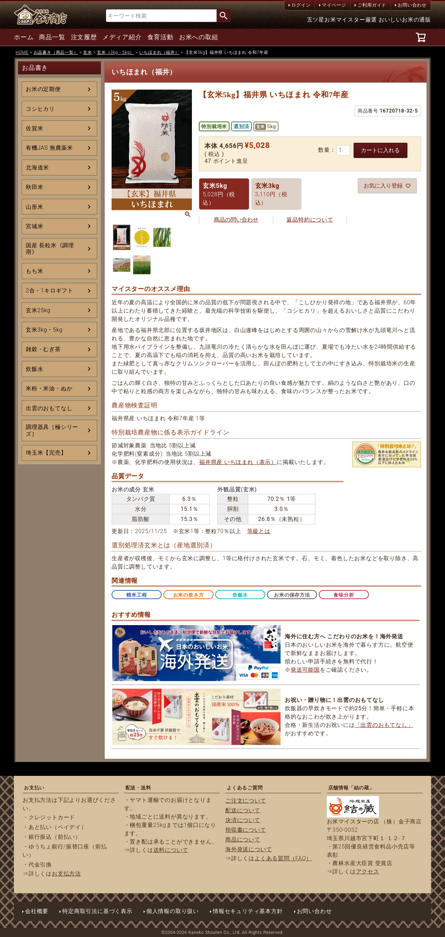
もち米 (34, 271)
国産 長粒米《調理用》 (50, 248)
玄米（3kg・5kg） (115, 52)
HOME (22, 52)
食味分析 (343, 595)
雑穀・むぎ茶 (43, 349)
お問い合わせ (412, 5)
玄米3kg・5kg (44, 329)
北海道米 (37, 167)
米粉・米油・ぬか (49, 388)
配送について (242, 810)
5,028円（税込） (219, 194)
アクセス (367, 871)
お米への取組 (198, 37)
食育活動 (160, 37)
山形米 (34, 207)
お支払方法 (66, 873)
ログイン (300, 5)
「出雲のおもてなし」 (384, 725)
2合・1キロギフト (49, 290)
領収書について (245, 830)
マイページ (334, 5)
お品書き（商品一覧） (56, 52)
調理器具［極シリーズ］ (52, 430)
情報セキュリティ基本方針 (248, 911)
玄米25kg (38, 310)
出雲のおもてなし (49, 408)
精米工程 (136, 595)
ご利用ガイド (371, 5)
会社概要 (36, 911)
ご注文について (245, 800)
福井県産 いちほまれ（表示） (238, 462)
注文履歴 (84, 37)
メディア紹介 (122, 37)
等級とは (258, 531)
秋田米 (34, 187)
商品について (242, 839)
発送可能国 (305, 669)
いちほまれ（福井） (159, 52)
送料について (170, 850)
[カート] (422, 37)
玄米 (87, 52)
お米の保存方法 (292, 595)
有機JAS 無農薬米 (49, 147)
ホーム (23, 37)
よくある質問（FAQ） (283, 858)
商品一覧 (52, 37)
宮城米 (34, 226)
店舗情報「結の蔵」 (351, 787)
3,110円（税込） (271, 194)
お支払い (34, 787)
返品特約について (309, 219)
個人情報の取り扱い (172, 911)
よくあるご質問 (245, 787)
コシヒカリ (40, 109)
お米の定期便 (43, 89)
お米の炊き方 (188, 595)
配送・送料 (138, 787)
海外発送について (248, 849)
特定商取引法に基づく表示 (97, 911)
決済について (242, 820)
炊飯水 (34, 369)
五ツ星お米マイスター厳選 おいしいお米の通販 (369, 19)
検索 (223, 15)
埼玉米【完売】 (46, 452)
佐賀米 (34, 128)
